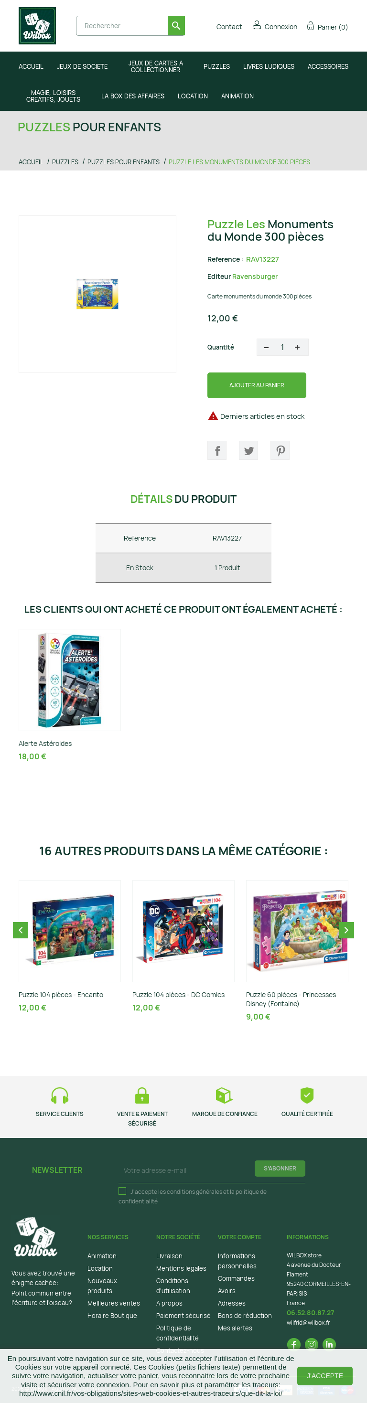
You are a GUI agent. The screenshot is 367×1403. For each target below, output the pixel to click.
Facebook (294, 1345)
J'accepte (325, 1376)
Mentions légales (181, 1268)
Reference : (225, 259)
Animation (102, 1256)
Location (100, 1268)
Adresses (232, 1303)
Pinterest (280, 450)
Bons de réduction (245, 1315)
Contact (223, 26)
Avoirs (227, 1290)
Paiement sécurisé (183, 1315)
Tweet (248, 450)
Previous (20, 930)
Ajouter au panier (256, 385)
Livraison (169, 1256)
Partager (217, 450)
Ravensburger (255, 276)
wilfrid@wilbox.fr (308, 1322)
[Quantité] (283, 347)
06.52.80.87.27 (310, 1312)
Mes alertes (235, 1328)
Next (346, 930)
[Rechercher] (130, 26)
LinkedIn (329, 1345)
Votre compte (239, 1237)
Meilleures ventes (113, 1303)
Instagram (311, 1345)
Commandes (236, 1278)
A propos (169, 1303)
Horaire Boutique (112, 1315)
